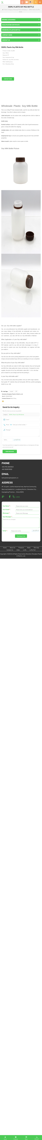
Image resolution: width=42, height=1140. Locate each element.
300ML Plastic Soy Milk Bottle (16, 414)
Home (4, 9)
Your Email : (6, 509)
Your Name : (7, 506)
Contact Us (21, 536)
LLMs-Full (32, 550)
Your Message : (7, 516)
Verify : (5, 530)
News (28, 547)
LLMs (24, 550)
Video (18, 550)
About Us (12, 547)
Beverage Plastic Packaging (20, 9)
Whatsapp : (6, 513)
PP (16, 391)
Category (10, 9)
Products (21, 547)
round (11, 391)
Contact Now (8, 79)
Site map (36, 547)
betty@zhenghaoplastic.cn (10, 478)
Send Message (10, 451)
